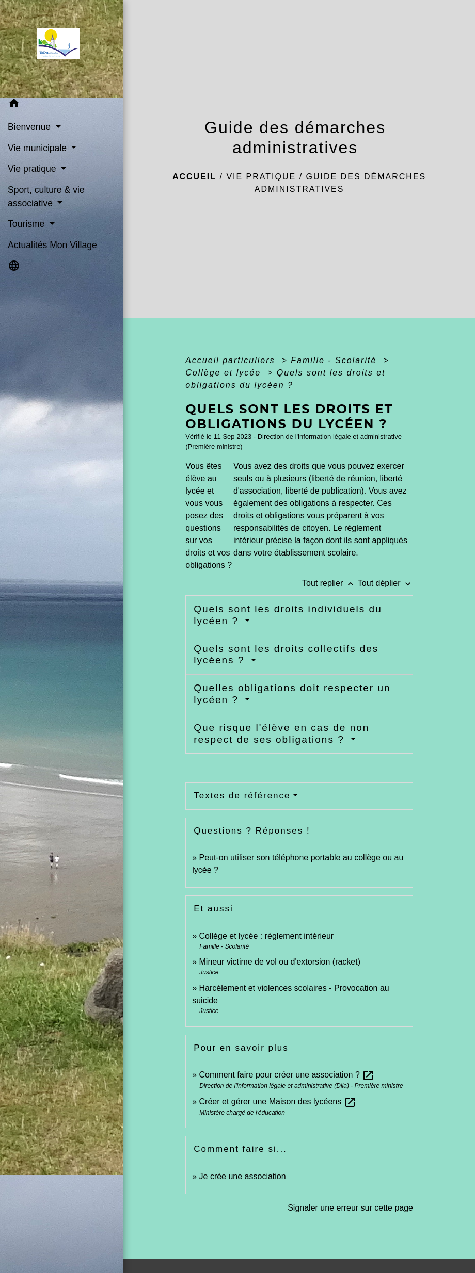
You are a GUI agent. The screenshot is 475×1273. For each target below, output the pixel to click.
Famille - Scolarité (335, 360)
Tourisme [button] (27, 224)
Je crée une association (242, 1176)
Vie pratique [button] (33, 169)
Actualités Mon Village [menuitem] (52, 245)
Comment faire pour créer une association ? (287, 1074)
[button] (62, 105)
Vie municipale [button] (38, 148)
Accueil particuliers (231, 360)
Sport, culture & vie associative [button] (46, 196)
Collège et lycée (224, 372)
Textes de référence (242, 796)
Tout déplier (385, 583)
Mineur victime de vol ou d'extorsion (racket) (280, 961)
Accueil (194, 176)
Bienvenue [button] (30, 127)
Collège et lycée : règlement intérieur (266, 936)
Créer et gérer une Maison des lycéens (277, 1101)
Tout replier (330, 583)
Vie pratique (261, 176)
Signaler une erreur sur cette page (350, 1207)
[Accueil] (61, 46)
